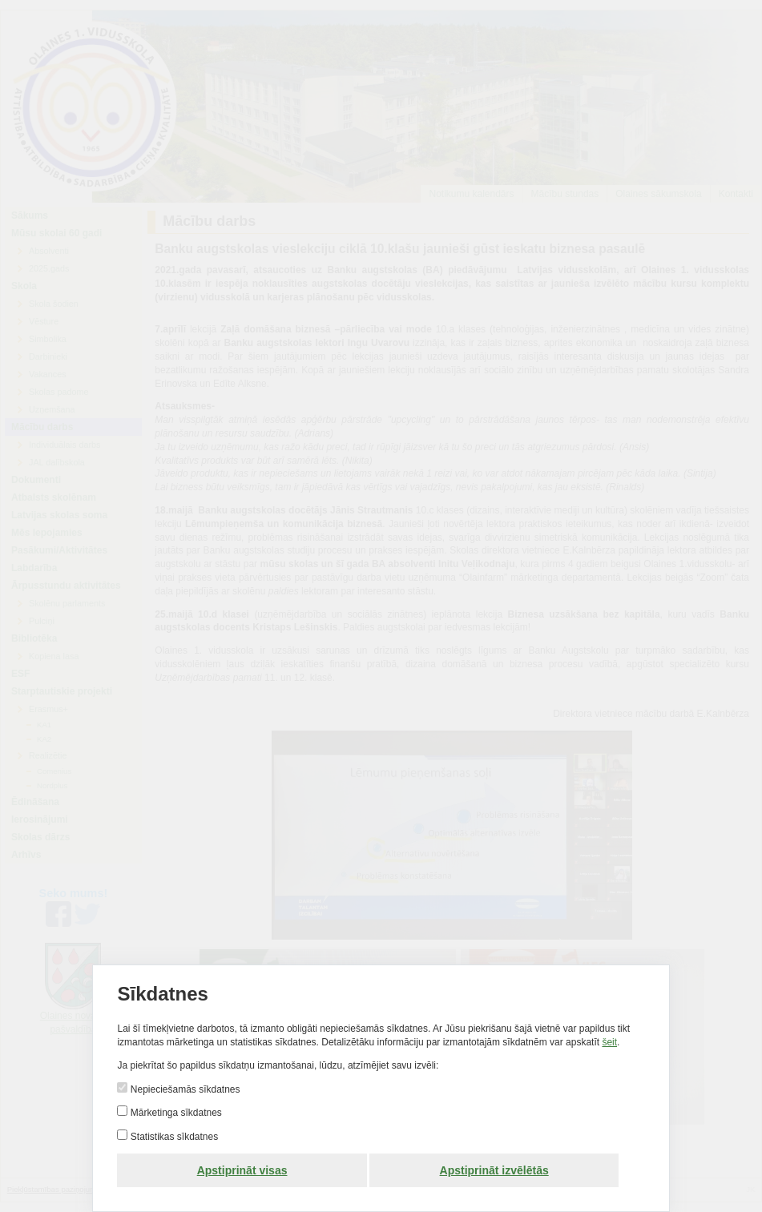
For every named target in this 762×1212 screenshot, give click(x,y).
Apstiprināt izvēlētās (494, 1170)
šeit (609, 1042)
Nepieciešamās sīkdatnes (183, 1089)
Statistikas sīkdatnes (172, 1136)
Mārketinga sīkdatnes (174, 1112)
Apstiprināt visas (242, 1170)
